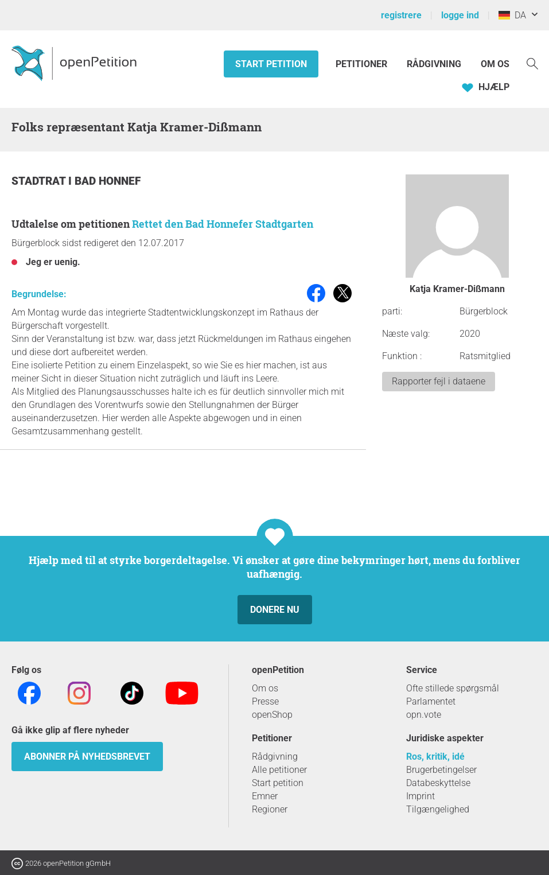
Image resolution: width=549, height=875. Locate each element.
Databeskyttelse (438, 782)
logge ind (460, 15)
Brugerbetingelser (441, 769)
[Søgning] (532, 62)
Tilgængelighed (437, 809)
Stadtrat (39, 181)
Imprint (420, 796)
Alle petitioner (279, 769)
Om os (495, 64)
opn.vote (423, 714)
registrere (401, 15)
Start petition (271, 64)
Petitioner (363, 64)
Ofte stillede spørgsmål (452, 688)
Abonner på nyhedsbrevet (87, 756)
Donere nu (274, 609)
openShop (272, 714)
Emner (265, 796)
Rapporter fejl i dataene (438, 381)
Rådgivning (434, 64)
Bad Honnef (108, 181)
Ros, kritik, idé (435, 756)
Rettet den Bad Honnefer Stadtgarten (222, 224)
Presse (265, 701)
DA (512, 15)
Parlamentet (430, 701)
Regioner (269, 809)
